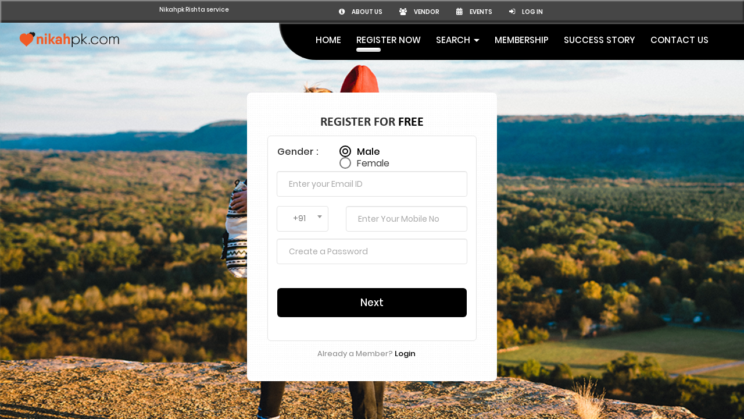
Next (372, 283)
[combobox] (302, 199)
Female (373, 138)
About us (497, 11)
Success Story (599, 40)
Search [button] (458, 40)
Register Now (388, 40)
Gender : (298, 132)
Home (328, 40)
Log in (677, 11)
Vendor (560, 11)
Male (368, 127)
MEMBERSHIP (522, 40)
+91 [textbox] (299, 198)
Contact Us (679, 40)
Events (620, 11)
